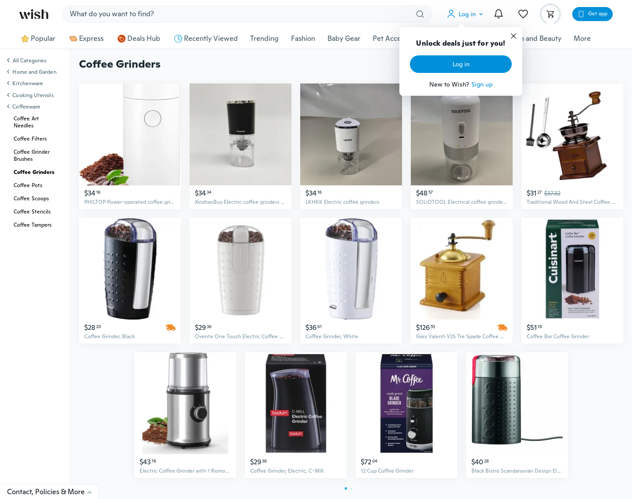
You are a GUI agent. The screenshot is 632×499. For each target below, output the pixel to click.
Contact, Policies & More (52, 491)
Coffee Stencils (32, 211)
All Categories (29, 61)
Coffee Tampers (32, 224)
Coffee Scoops (31, 198)
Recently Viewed (206, 38)
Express (86, 38)
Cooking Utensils (32, 95)
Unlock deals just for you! (460, 44)
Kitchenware (27, 83)
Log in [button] (461, 64)
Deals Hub (139, 38)
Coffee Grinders (34, 172)
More (582, 38)
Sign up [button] (482, 84)
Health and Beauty (532, 38)
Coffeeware (26, 106)
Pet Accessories (398, 38)
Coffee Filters (30, 138)
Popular (38, 38)
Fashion (303, 38)
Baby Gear (343, 38)
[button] (467, 14)
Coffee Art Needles (26, 122)
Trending (264, 38)
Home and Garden (34, 72)
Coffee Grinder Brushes (32, 155)
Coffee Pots (28, 185)
